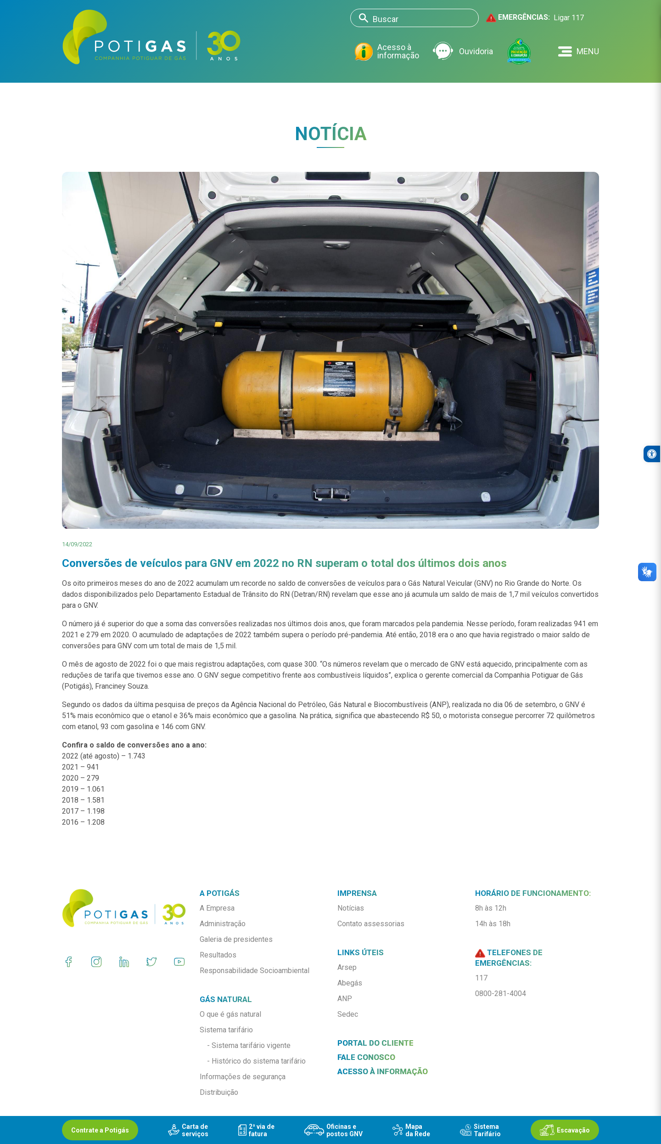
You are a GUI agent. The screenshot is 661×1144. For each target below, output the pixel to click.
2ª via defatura (256, 1130)
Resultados (218, 955)
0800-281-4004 (500, 993)
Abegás (349, 983)
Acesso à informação (387, 52)
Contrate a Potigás (100, 1130)
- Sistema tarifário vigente (249, 1045)
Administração (223, 923)
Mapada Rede (411, 1130)
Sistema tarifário (226, 1029)
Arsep (347, 967)
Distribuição (219, 1092)
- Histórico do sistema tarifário (256, 1061)
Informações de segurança (243, 1076)
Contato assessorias (370, 923)
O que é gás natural (230, 1014)
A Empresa (217, 908)
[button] (578, 51)
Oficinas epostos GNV (333, 1130)
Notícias (350, 908)
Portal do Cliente (375, 1043)
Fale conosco (366, 1057)
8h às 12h (490, 908)
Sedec (347, 1014)
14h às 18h (492, 923)
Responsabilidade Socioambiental (254, 970)
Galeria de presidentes (236, 939)
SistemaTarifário (480, 1130)
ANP (344, 998)
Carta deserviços (188, 1130)
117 (481, 978)
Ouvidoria (463, 51)
